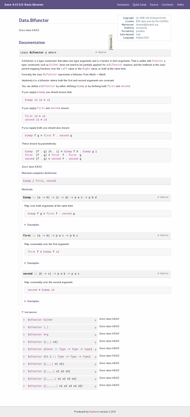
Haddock (94, 411)
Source (154, 4)
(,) (46, 327)
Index (180, 4)
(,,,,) (50, 371)
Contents (167, 4)
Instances (123, 4)
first (111, 86)
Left (64, 68)
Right (86, 68)
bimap (80, 86)
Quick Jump (139, 4)
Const (49, 349)
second (125, 86)
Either (54, 65)
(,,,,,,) (51, 386)
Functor (157, 61)
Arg (46, 334)
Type (62, 349)
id (35, 100)
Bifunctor (37, 52)
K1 (47, 357)
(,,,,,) (50, 379)
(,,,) (49, 364)
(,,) (48, 342)
